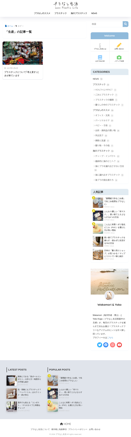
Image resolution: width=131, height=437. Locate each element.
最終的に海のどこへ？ (107, 161)
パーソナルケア (104, 120)
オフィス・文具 (104, 115)
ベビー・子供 (103, 125)
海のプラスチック (79, 13)
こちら (110, 338)
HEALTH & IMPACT (106, 90)
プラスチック (60, 13)
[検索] (125, 24)
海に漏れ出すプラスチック (109, 175)
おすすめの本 (100, 58)
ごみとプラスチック (106, 95)
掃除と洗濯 (102, 140)
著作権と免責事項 (59, 429)
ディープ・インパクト (107, 156)
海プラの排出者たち (106, 180)
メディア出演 (119, 58)
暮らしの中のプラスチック (109, 105)
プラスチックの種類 (106, 100)
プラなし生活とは (100, 46)
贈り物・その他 (104, 145)
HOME (65, 424)
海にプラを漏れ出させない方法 (109, 168)
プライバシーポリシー (77, 429)
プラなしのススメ (42, 13)
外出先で (101, 135)
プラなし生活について (40, 429)
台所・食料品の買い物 (107, 130)
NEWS (94, 13)
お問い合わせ (119, 46)
